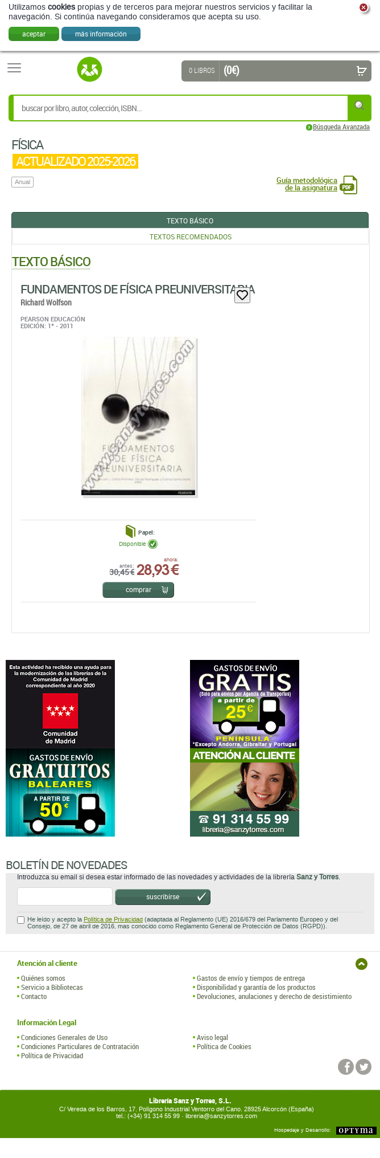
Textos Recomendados (191, 236)
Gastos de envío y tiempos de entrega (251, 978)
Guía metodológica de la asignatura (306, 184)
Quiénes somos (43, 978)
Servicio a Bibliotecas (52, 987)
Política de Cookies (224, 1046)
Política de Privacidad (113, 919)
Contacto (34, 996)
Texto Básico (190, 220)
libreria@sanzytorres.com (221, 1116)
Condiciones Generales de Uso (64, 1037)
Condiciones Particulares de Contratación (80, 1046)
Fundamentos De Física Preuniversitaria (137, 289)
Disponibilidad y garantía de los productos (256, 987)
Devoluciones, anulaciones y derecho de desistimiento (274, 996)
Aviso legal (212, 1037)
